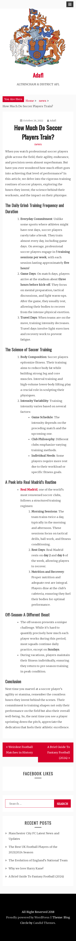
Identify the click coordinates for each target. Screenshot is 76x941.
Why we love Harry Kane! (26, 868)
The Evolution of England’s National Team (38, 860)
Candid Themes (44, 923)
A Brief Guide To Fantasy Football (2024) (58, 752)
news (38, 144)
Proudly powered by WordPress (28, 917)
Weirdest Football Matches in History (19, 749)
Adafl (38, 75)
